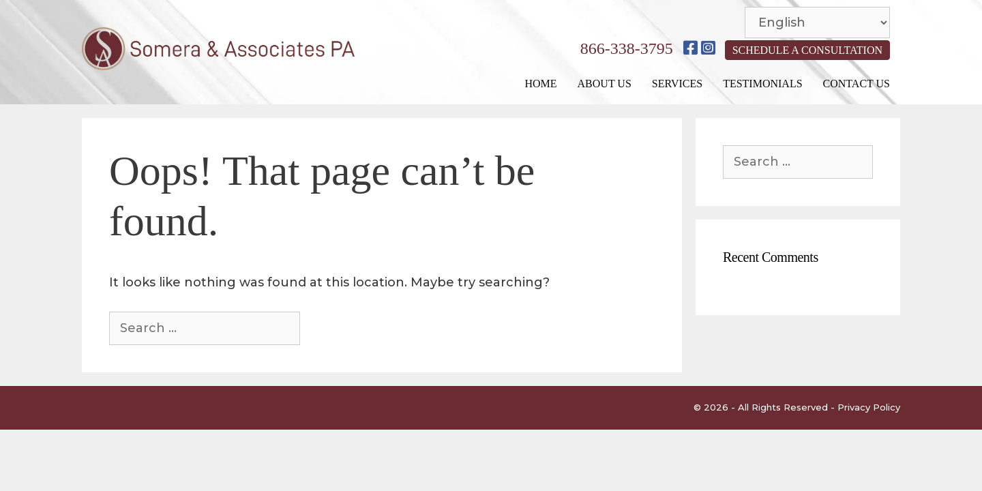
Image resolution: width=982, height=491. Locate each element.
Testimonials (762, 83)
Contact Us (856, 83)
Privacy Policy (868, 407)
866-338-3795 (626, 48)
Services (677, 83)
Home (540, 83)
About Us (604, 83)
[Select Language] (817, 22)
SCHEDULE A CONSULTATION (807, 50)
